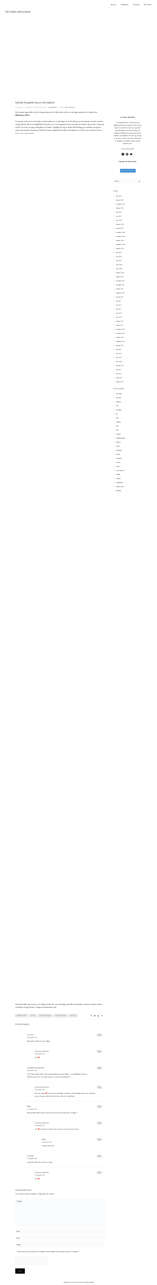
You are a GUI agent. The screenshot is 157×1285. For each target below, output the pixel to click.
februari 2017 (120, 321)
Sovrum (118, 462)
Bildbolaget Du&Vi (22, 1015)
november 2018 (120, 236)
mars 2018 (119, 269)
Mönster (118, 442)
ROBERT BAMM (89, 1282)
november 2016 (120, 333)
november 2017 (120, 285)
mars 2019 (119, 220)
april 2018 (119, 264)
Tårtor (118, 466)
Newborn (33, 1015)
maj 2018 (119, 260)
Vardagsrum (119, 482)
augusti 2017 (120, 297)
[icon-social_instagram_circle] (127, 154)
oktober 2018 (120, 240)
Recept (118, 454)
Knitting (118, 422)
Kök (117, 426)
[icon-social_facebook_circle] (123, 154)
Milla (29, 1106)
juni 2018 (119, 256)
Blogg (113, 4)
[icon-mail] (132, 154)
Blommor (118, 402)
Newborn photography (45, 1015)
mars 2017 (119, 317)
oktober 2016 (120, 337)
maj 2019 (119, 216)
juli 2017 (118, 301)
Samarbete (119, 458)
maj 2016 (119, 357)
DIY (117, 406)
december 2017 (120, 281)
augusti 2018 (120, 248)
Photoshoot (73, 1015)
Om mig (136, 4)
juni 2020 (119, 196)
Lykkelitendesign (120, 438)
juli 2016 (118, 349)
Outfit (117, 446)
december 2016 (120, 329)
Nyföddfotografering (60, 1015)
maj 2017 (119, 309)
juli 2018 (118, 252)
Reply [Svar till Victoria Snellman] (99, 1051)
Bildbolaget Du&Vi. (22, 115)
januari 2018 (119, 277)
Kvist (117, 430)
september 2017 (120, 293)
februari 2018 (120, 273)
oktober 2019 (120, 208)
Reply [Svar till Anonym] (99, 1035)
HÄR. (132, 149)
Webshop (125, 4)
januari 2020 (119, 200)
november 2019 (120, 204)
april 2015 (119, 378)
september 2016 (120, 341)
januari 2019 (119, 228)
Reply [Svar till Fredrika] (99, 1156)
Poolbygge (119, 450)
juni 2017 (119, 305)
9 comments (52, 107)
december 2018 (120, 232)
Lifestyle (71, 107)
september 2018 (120, 244)
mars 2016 (119, 361)
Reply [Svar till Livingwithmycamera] (99, 1068)
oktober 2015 (120, 365)
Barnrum (118, 398)
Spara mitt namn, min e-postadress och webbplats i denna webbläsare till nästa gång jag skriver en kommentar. (48, 1251)
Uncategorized (120, 470)
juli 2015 (118, 369)
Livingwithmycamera (35, 1068)
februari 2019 (120, 224)
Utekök (118, 474)
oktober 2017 (120, 289)
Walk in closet (120, 486)
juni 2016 (119, 353)
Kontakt (148, 4)
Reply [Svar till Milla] (99, 1107)
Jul (117, 414)
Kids (66, 107)
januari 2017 (119, 325)
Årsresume (119, 393)
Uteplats (118, 478)
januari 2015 (119, 382)
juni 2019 (119, 212)
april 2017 (119, 313)
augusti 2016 (120, 345)
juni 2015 (119, 374)
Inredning (118, 410)
